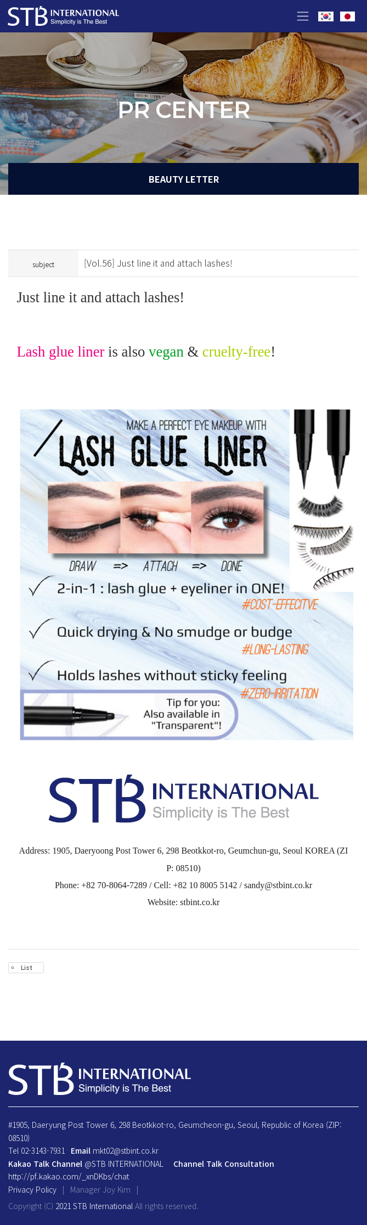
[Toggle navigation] (302, 16)
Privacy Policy (32, 1189)
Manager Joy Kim (101, 1189)
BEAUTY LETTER (184, 178)
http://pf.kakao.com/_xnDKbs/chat (68, 1176)
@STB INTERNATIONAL (123, 1163)
